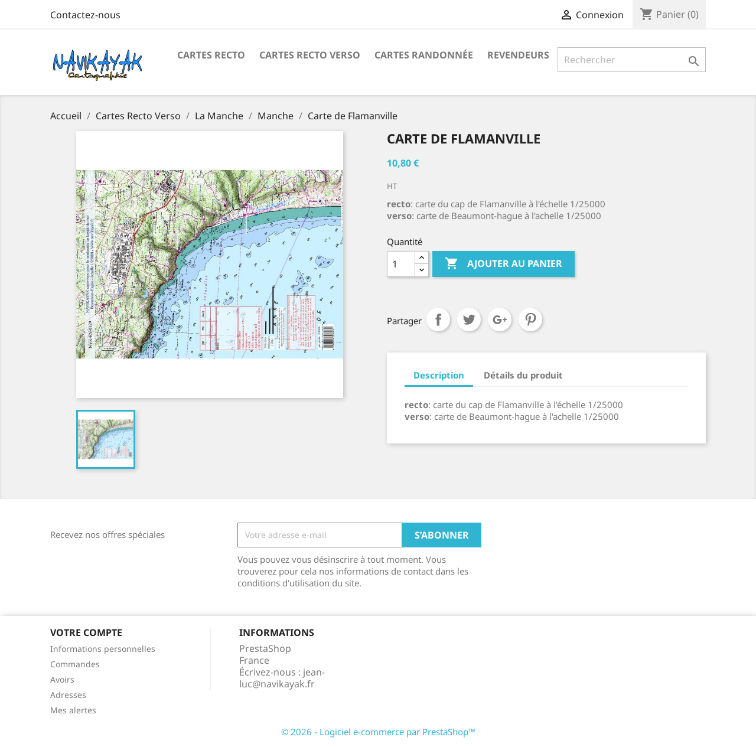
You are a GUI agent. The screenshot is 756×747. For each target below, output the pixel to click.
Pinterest (530, 319)
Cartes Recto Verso (309, 54)
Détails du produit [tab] (523, 375)
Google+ (499, 319)
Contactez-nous (85, 14)
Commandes (75, 664)
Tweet (469, 319)
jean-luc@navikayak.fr (282, 678)
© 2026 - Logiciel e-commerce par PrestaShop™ (378, 732)
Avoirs (62, 679)
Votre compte (86, 632)
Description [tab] (438, 375)
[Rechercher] (632, 59)
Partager (438, 319)
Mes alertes (73, 710)
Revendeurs (518, 54)
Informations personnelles (102, 648)
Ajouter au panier (503, 264)
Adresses (68, 694)
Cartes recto (211, 54)
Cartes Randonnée (423, 54)
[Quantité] (401, 264)
